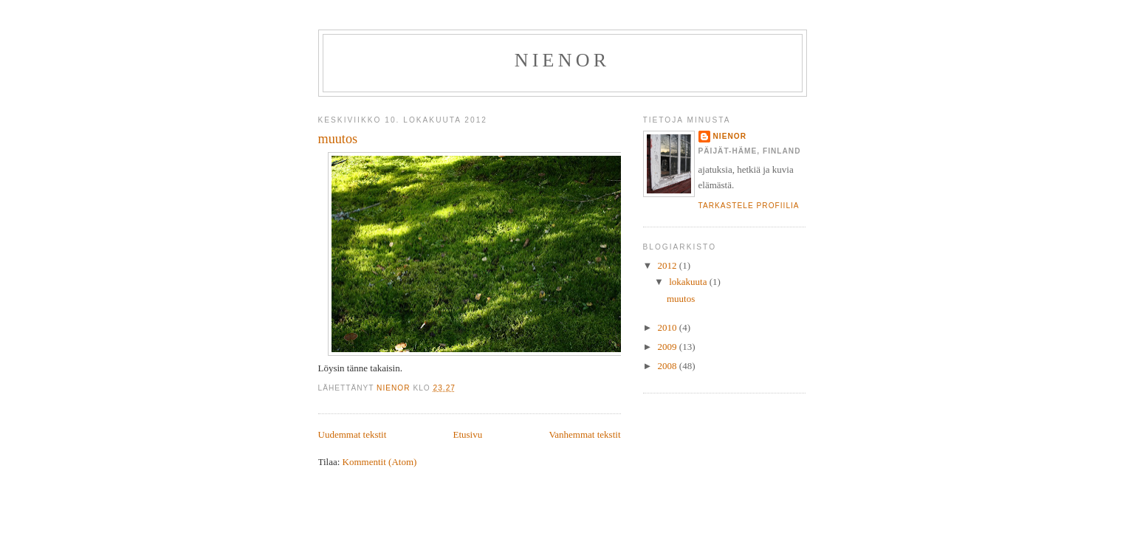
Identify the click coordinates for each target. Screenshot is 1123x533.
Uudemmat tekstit (352, 434)
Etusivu (467, 434)
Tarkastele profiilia (749, 206)
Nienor (562, 60)
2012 (668, 265)
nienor (729, 136)
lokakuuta (689, 281)
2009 (668, 346)
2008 (668, 365)
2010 (668, 327)
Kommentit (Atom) (380, 461)
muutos (338, 138)
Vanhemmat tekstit (584, 434)
